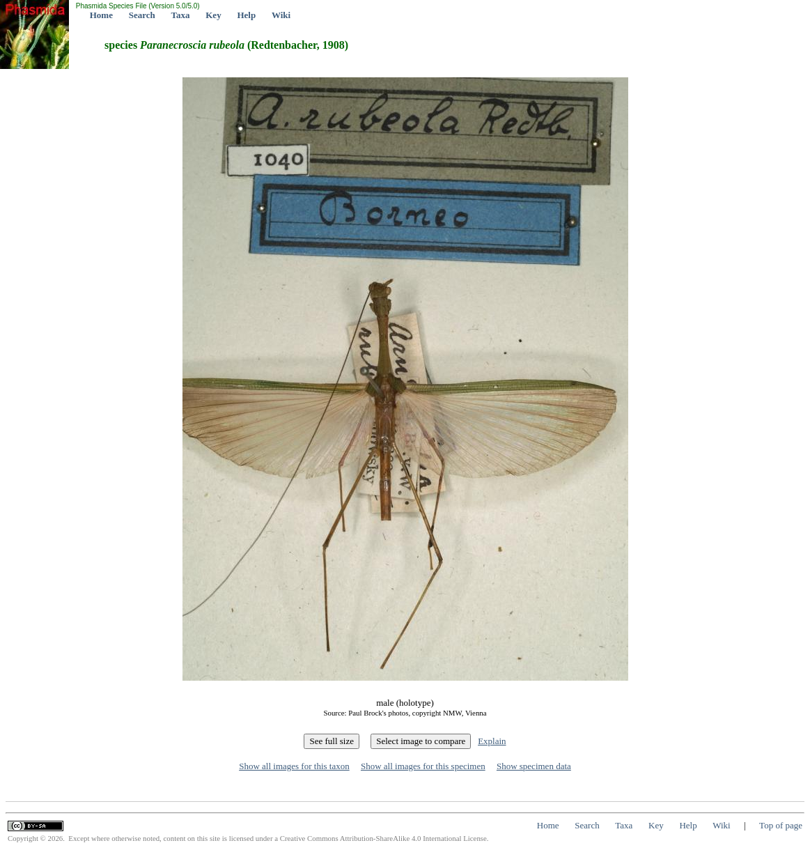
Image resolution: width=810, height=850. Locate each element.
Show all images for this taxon (294, 766)
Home (101, 15)
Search (142, 15)
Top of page (780, 825)
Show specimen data (534, 766)
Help (246, 15)
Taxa (180, 15)
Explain (492, 741)
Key (213, 15)
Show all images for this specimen (423, 766)
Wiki (281, 15)
